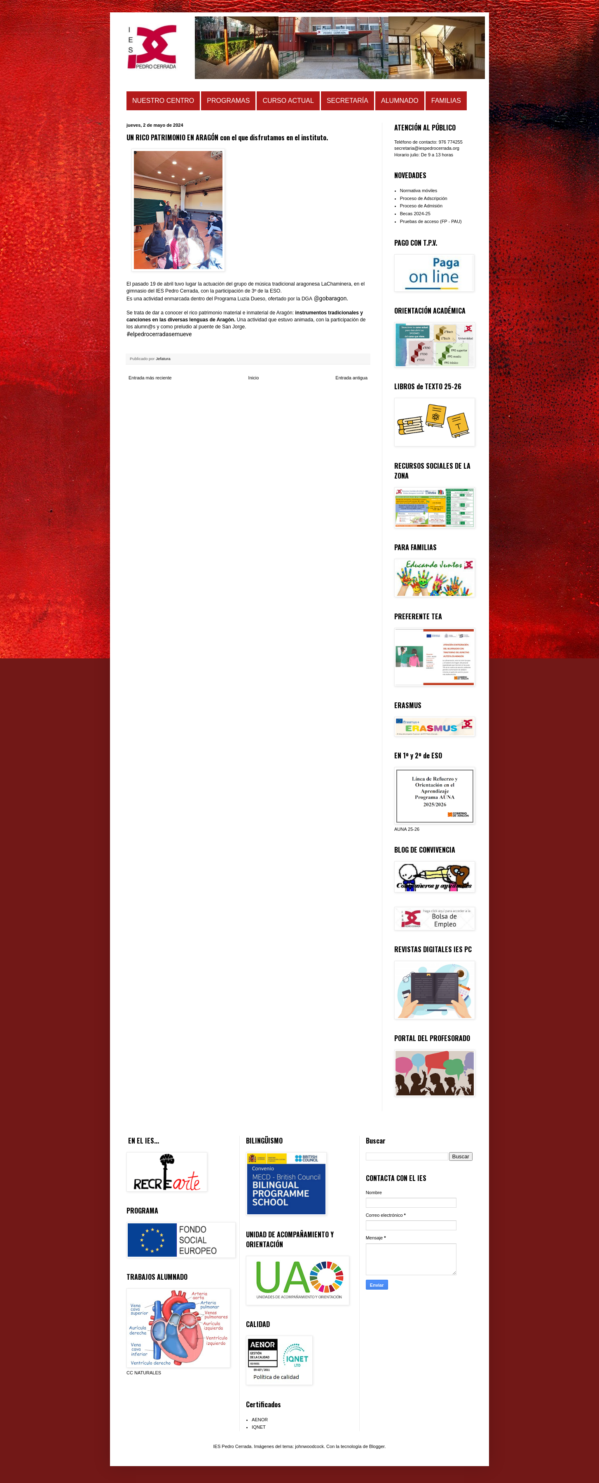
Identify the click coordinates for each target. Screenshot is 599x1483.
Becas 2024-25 (415, 213)
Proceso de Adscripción (423, 198)
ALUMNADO (400, 100)
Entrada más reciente (150, 377)
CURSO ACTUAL (288, 100)
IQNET (259, 1427)
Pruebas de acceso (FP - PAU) (431, 221)
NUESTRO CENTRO (163, 100)
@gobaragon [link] (330, 298)
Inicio (253, 377)
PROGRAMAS (228, 100)
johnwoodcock (309, 1446)
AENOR (260, 1419)
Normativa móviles (418, 190)
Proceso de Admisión (421, 205)
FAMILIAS (446, 100)
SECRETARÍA (347, 100)
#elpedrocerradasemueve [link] (159, 334)
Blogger (376, 1446)
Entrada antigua (351, 377)
